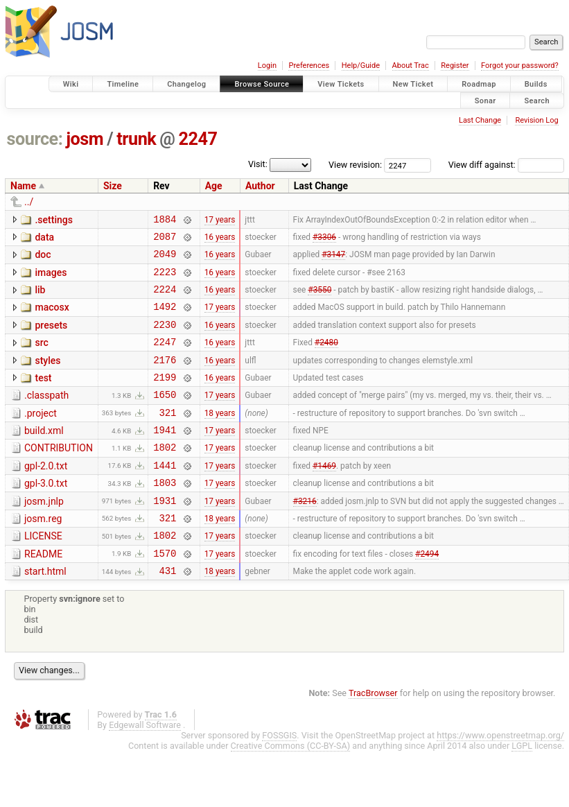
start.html (45, 612)
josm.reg (43, 553)
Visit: (258, 164)
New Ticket (413, 84)
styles (47, 377)
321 (167, 437)
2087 (164, 240)
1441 (164, 496)
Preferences (308, 65)
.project (40, 436)
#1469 (324, 496)
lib (40, 298)
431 (167, 614)
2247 (198, 139)
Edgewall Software (145, 768)
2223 (164, 279)
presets (51, 337)
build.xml (44, 455)
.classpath (46, 416)
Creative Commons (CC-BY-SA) (291, 789)
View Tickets (340, 84)
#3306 (324, 240)
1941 (164, 456)
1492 (164, 318)
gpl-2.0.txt (45, 495)
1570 (164, 594)
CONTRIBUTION (58, 474)
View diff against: (506, 164)
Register (455, 65)
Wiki (71, 84)
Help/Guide (361, 65)
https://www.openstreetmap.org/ (500, 779)
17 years (220, 220)
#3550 (319, 299)
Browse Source (261, 84)
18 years (220, 437)
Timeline (123, 84)
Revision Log (536, 120)
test (43, 396)
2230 (164, 338)
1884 (164, 220)
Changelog (186, 84)
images (51, 278)
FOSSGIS (279, 779)
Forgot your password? (520, 65)
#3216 (305, 535)
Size (112, 185)
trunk (136, 139)
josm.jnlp (44, 534)
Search (537, 100)
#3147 (333, 260)
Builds (536, 84)
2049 (164, 259)
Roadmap (479, 84)
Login (267, 65)
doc (43, 258)
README (43, 593)
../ (28, 201)
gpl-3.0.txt (45, 514)
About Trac (410, 65)
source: (35, 139)
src (41, 357)
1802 (164, 476)
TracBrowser (373, 736)
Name (23, 185)
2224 (164, 299)
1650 (164, 417)
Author (260, 185)
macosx (52, 317)
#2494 (427, 594)
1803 (164, 515)
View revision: (355, 164)
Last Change (480, 120)
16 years (220, 240)
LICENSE (43, 573)
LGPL (521, 789)
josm (84, 139)
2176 (164, 378)
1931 (164, 535)
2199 (164, 397)
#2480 (326, 358)
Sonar (485, 100)
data (44, 239)
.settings (53, 219)
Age (213, 185)
